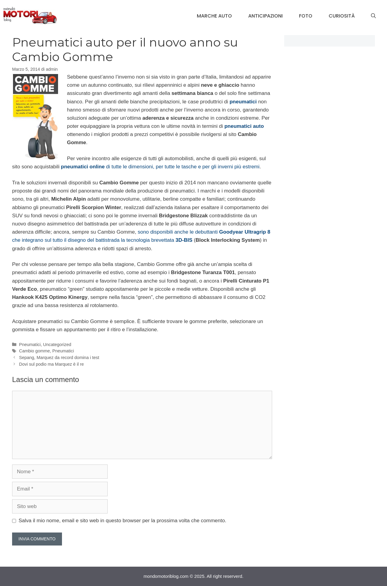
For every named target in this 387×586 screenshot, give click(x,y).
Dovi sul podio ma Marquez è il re (51, 364)
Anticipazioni (265, 15)
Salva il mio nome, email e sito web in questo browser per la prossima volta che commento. (122, 520)
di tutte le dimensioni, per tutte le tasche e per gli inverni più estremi (160, 167)
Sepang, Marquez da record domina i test (59, 357)
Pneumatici (30, 344)
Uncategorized (57, 344)
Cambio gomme (34, 350)
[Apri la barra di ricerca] (373, 16)
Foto (305, 15)
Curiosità (342, 15)
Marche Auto (214, 15)
